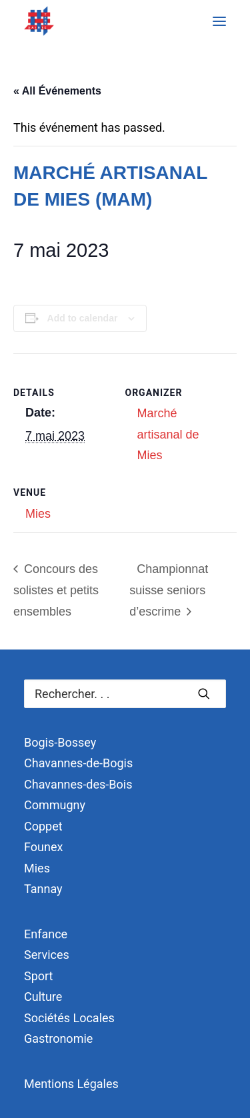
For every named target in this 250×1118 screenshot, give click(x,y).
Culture (43, 997)
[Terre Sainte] (39, 21)
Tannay (43, 889)
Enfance (45, 934)
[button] (219, 21)
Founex (43, 847)
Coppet (43, 826)
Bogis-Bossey (60, 742)
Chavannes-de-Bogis (78, 763)
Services (46, 955)
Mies (38, 513)
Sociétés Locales (69, 1018)
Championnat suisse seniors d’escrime (168, 590)
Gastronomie (58, 1038)
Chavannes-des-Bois (78, 784)
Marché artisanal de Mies (168, 434)
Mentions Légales (71, 1084)
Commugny (54, 805)
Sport (38, 976)
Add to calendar (82, 318)
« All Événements (57, 90)
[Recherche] (125, 693)
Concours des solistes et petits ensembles (56, 590)
